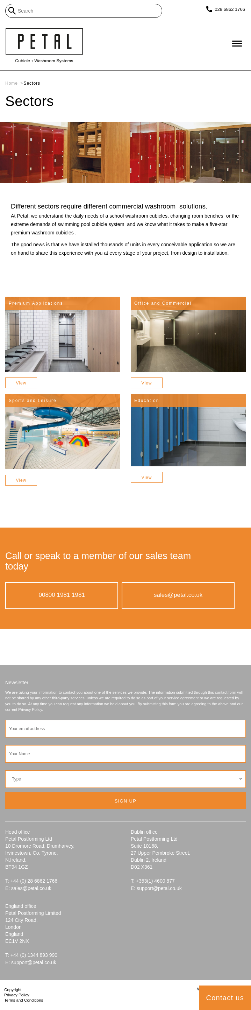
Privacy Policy (16, 995)
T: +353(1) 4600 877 (153, 881)
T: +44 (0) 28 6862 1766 (31, 881)
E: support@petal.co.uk (156, 888)
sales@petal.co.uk (178, 595)
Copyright (12, 990)
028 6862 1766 (229, 9)
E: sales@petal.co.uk (28, 888)
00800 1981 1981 (62, 595)
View (21, 383)
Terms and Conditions (23, 1000)
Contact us (225, 998)
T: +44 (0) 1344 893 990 (31, 955)
